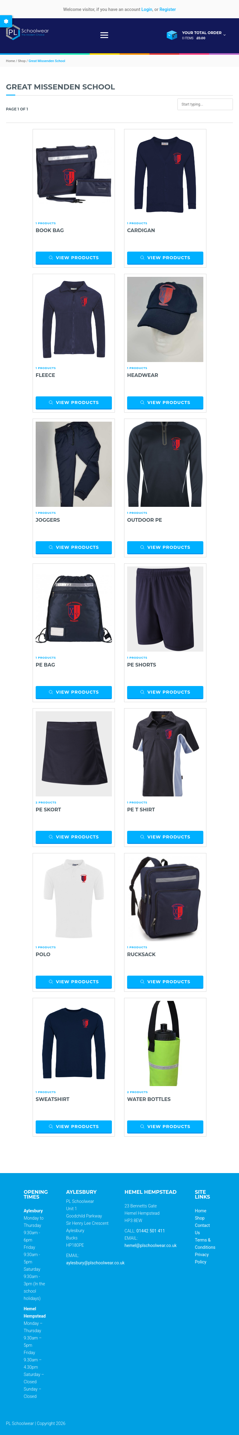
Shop (200, 1218)
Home (200, 1210)
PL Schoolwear (20, 1423)
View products (73, 257)
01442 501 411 (151, 1230)
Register (167, 9)
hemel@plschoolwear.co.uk (151, 1245)
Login (146, 9)
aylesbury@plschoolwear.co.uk (95, 1262)
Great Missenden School (47, 61)
